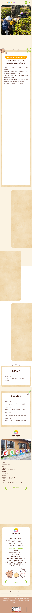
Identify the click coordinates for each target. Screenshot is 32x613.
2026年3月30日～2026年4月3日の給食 (15, 409)
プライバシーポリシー (16, 591)
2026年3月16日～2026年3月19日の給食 (15, 420)
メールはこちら (16, 582)
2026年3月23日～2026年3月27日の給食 (15, 415)
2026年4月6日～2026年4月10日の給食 (15, 404)
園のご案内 (16, 487)
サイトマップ (16, 595)
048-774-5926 (6, 473)
